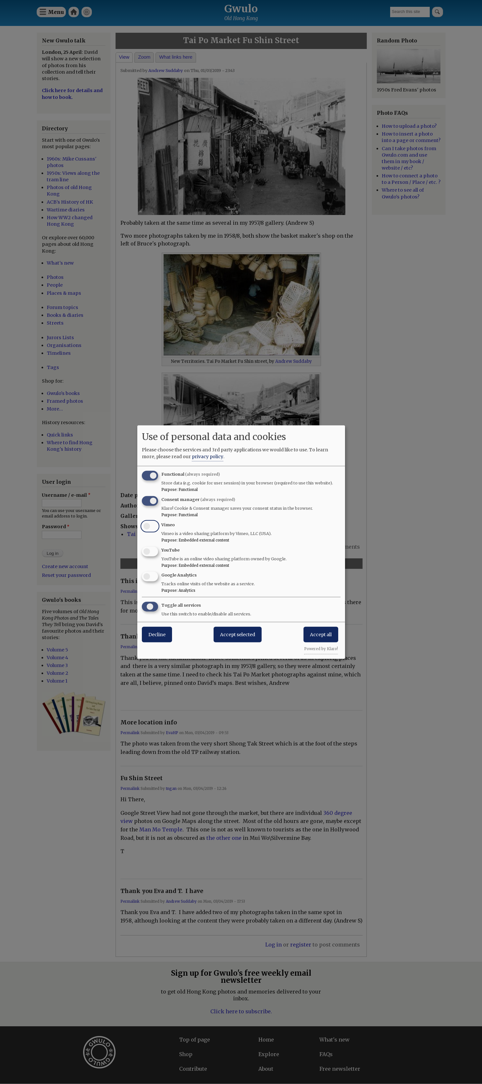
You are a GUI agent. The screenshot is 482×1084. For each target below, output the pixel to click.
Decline (157, 634)
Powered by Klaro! (321, 649)
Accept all (321, 634)
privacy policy (207, 456)
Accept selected (237, 634)
